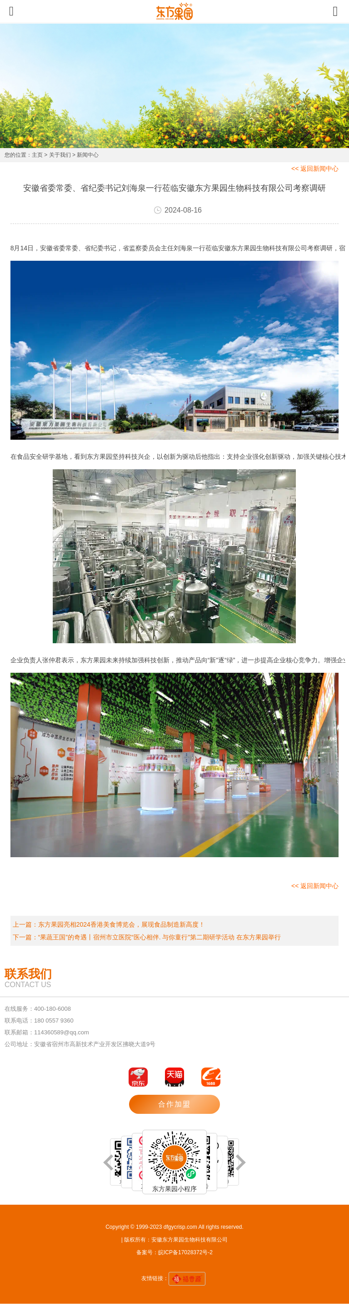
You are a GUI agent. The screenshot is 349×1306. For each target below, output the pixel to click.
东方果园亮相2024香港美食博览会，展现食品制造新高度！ (121, 924)
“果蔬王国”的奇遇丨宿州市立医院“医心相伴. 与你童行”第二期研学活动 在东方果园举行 (159, 937)
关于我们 (60, 155)
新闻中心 (88, 155)
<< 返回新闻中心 (315, 168)
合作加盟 (174, 1104)
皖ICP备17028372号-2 (185, 1252)
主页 (37, 155)
